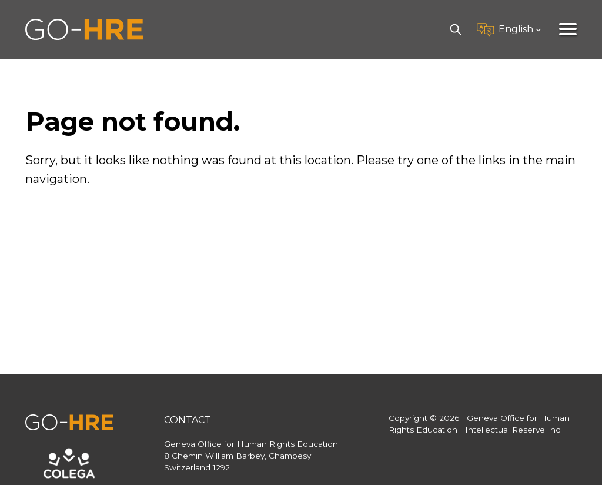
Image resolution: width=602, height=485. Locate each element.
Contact (187, 420)
